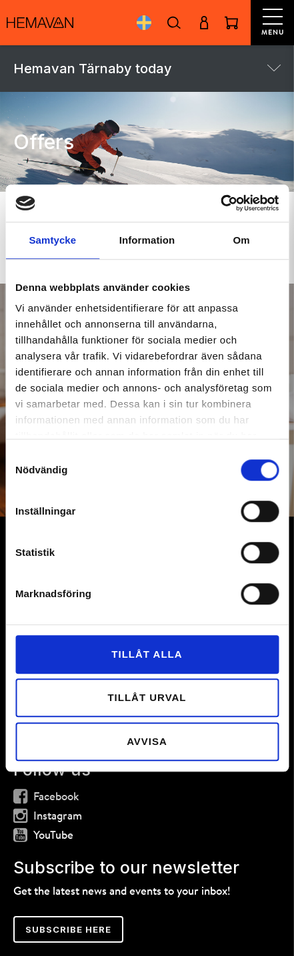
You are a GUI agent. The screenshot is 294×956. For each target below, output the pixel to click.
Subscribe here (68, 929)
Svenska (144, 22)
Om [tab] (241, 240)
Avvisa (147, 741)
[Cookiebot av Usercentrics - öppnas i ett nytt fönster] (220, 203)
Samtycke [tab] (52, 240)
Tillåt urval (146, 697)
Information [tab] (147, 240)
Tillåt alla (146, 654)
